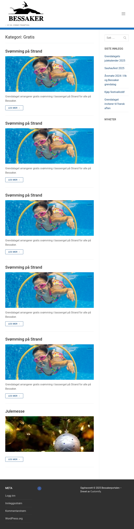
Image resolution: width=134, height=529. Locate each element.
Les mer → (14, 108)
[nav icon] (123, 13)
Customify (95, 491)
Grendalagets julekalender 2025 (114, 58)
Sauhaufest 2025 (114, 68)
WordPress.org (14, 518)
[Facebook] (39, 488)
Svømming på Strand (23, 51)
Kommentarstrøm (15, 510)
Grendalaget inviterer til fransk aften (114, 104)
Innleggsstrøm (13, 503)
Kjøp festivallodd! (114, 92)
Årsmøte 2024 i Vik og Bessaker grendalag (115, 80)
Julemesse (15, 411)
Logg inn (10, 495)
